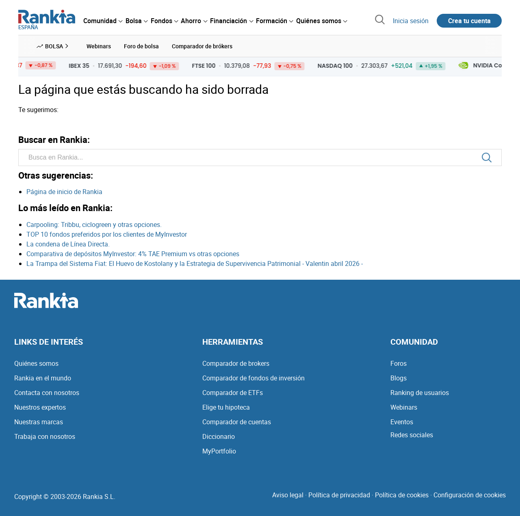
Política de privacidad (339, 494)
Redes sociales (411, 434)
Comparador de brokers (235, 363)
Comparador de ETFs (232, 392)
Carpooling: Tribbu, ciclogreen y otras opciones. (94, 224)
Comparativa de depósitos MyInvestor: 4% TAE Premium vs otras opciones (132, 253)
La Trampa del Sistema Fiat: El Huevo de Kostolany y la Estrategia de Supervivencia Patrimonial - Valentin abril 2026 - (194, 263)
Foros (398, 363)
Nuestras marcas (38, 421)
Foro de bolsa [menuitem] (141, 46)
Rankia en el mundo (42, 378)
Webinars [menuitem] (99, 46)
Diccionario (218, 436)
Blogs (398, 378)
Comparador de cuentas (236, 421)
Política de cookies (402, 494)
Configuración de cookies (469, 494)
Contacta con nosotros (46, 392)
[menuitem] (103, 21)
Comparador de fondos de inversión (253, 378)
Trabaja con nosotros (44, 436)
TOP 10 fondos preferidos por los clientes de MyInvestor (106, 234)
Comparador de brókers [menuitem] (202, 46)
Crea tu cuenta (469, 20)
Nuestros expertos (40, 407)
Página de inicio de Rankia (64, 191)
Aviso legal (287, 494)
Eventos (401, 421)
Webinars (403, 407)
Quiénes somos (36, 363)
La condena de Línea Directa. (68, 244)
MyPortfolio (219, 451)
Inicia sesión (411, 20)
